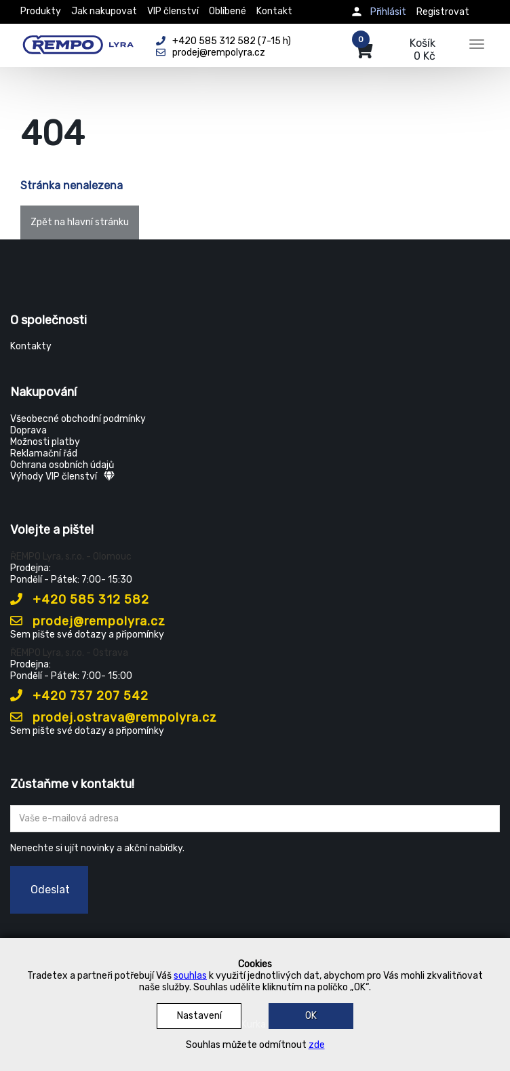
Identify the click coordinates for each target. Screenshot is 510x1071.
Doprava (28, 430)
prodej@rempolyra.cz (87, 621)
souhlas (190, 975)
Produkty (40, 11)
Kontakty (31, 346)
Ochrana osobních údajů (62, 465)
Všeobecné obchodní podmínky (78, 419)
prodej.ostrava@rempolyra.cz (113, 717)
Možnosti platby (45, 442)
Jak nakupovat (104, 11)
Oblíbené (227, 11)
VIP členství (173, 11)
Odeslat (50, 889)
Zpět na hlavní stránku (80, 222)
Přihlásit (388, 12)
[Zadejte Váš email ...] (255, 818)
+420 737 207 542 (79, 695)
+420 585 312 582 (79, 599)
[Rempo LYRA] (78, 42)
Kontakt (274, 11)
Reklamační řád (43, 453)
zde (317, 1045)
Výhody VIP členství (62, 476)
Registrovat (442, 12)
